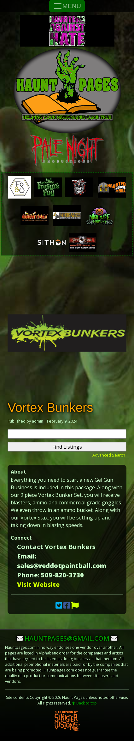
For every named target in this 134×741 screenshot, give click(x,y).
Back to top (84, 703)
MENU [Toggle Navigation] (67, 6)
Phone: (28, 575)
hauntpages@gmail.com (67, 638)
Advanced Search (108, 455)
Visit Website (38, 584)
